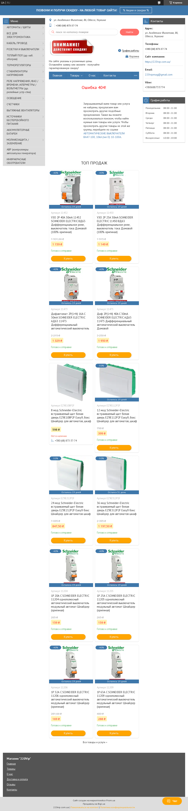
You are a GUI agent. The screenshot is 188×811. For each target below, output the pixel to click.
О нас (92, 75)
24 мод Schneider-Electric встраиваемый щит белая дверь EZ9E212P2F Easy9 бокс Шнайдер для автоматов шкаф (71, 508)
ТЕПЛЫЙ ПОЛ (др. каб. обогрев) (20, 57)
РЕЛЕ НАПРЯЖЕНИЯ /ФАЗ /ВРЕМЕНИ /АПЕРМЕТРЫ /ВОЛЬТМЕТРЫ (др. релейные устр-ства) (22, 86)
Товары (74, 75)
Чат (172, 801)
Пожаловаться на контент (84, 807)
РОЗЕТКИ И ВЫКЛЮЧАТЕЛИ (23, 49)
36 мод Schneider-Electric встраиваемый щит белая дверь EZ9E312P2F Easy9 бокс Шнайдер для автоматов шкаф (117, 508)
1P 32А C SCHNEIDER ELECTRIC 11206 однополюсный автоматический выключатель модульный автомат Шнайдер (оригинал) (70, 699)
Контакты (110, 75)
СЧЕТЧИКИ (13, 104)
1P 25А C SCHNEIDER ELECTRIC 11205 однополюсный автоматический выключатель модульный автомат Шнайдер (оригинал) (116, 603)
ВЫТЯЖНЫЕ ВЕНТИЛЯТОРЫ (23, 110)
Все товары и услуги (94, 742)
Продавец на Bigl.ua (94, 803)
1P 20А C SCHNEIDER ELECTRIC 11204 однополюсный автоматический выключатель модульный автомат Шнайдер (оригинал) (70, 603)
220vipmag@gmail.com (158, 74)
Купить (68, 258)
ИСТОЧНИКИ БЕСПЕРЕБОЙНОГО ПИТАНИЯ (18, 120)
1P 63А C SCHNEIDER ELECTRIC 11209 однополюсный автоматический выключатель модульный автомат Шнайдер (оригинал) (116, 699)
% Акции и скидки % (136, 10)
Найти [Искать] (129, 32)
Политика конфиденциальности (117, 807)
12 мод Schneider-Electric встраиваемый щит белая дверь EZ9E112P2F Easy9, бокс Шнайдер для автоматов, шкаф (117, 415)
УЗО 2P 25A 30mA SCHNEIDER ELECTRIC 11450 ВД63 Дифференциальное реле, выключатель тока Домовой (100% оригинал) (115, 225)
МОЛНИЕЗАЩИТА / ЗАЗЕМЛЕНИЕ (18, 141)
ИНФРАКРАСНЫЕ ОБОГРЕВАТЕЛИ (16, 161)
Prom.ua (110, 800)
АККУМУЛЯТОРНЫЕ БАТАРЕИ (18, 131)
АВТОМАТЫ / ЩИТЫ (19, 27)
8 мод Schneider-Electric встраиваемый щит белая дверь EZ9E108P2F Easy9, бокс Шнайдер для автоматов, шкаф (71, 415)
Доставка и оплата (17, 779)
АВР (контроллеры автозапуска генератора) (21, 151)
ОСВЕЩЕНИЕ (14, 98)
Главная (57, 75)
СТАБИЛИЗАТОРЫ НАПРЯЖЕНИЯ (17, 73)
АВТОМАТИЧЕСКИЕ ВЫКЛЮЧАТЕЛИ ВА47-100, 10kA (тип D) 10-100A (104, 135)
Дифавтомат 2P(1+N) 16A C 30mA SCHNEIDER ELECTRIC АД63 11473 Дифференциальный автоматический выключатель (70, 321)
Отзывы (11, 784)
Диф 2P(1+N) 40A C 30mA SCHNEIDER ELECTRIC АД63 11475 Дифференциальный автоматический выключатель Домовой (116, 321)
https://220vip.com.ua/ (158, 61)
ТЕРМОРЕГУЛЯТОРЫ (19, 65)
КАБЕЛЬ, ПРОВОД (17, 43)
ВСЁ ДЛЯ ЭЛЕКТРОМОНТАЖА (18, 35)
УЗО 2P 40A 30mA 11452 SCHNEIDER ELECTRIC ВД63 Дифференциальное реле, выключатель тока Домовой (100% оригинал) (69, 225)
